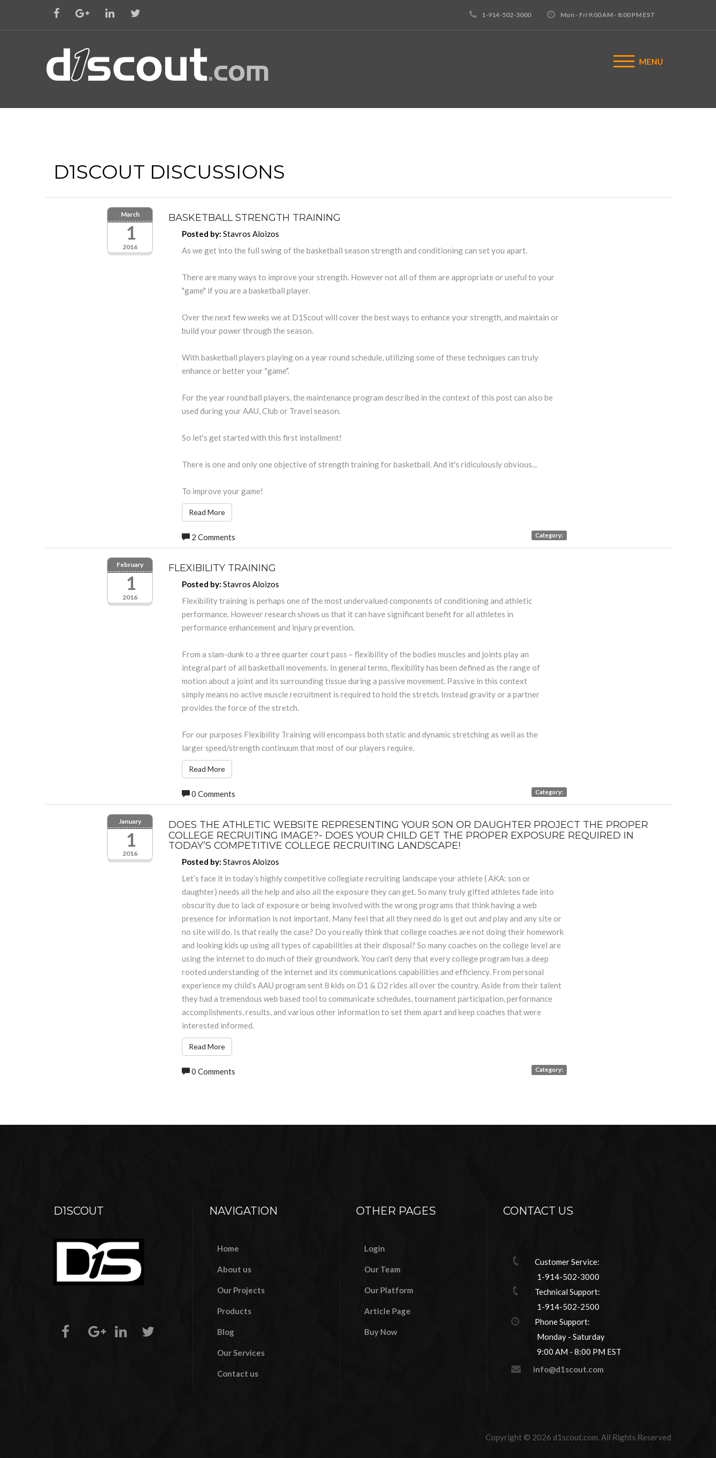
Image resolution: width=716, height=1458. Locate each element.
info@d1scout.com (568, 1369)
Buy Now (380, 1332)
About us (234, 1269)
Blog (225, 1332)
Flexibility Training (222, 568)
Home (228, 1248)
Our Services (241, 1352)
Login (374, 1248)
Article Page (387, 1311)
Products (234, 1311)
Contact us (237, 1373)
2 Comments (208, 537)
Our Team (382, 1269)
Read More (207, 512)
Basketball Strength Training (254, 218)
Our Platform (388, 1290)
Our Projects (241, 1290)
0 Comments (208, 794)
